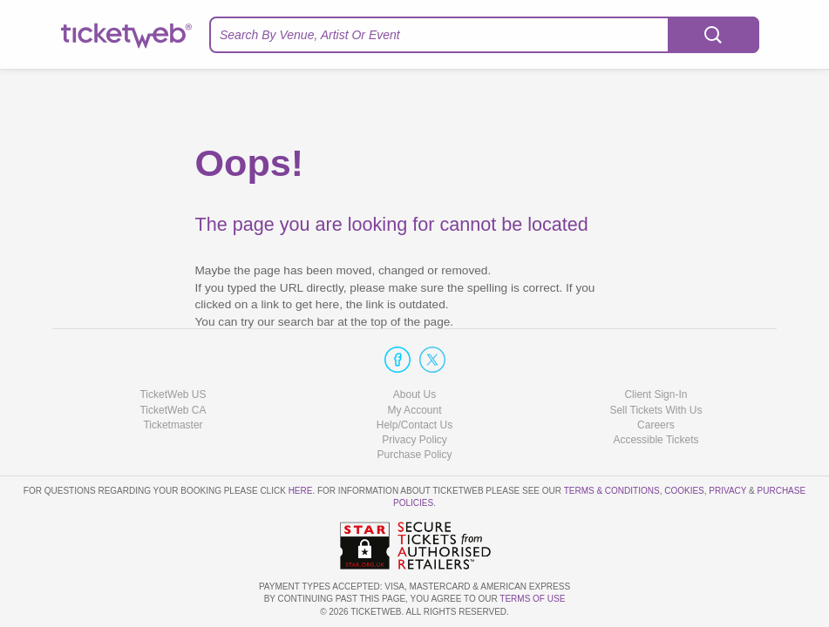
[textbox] (484, 35)
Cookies (684, 491)
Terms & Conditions (612, 491)
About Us (414, 394)
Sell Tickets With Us (655, 410)
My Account (414, 410)
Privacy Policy (414, 440)
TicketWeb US (172, 394)
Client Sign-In (655, 394)
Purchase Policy (414, 454)
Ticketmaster (172, 425)
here (301, 491)
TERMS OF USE (532, 598)
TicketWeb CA (172, 410)
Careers (656, 425)
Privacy (727, 491)
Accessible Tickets (655, 440)
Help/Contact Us (414, 425)
